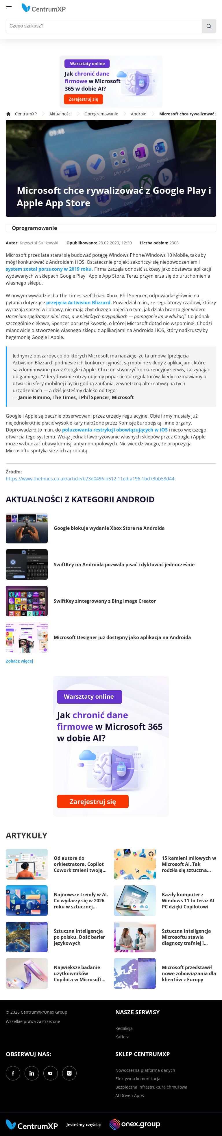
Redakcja (124, 1028)
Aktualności (60, 114)
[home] (43, 7)
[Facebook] (13, 1073)
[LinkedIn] (32, 1073)
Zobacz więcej (19, 661)
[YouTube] (50, 1073)
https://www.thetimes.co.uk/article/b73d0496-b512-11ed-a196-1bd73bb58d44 (90, 478)
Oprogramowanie (101, 114)
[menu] (9, 7)
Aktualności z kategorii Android (80, 499)
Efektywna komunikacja (137, 1078)
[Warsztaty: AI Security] (111, 82)
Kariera (122, 1036)
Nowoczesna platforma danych (145, 1070)
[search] (209, 26)
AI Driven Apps (129, 1095)
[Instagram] (69, 1073)
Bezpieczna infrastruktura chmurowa (151, 1087)
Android (139, 114)
